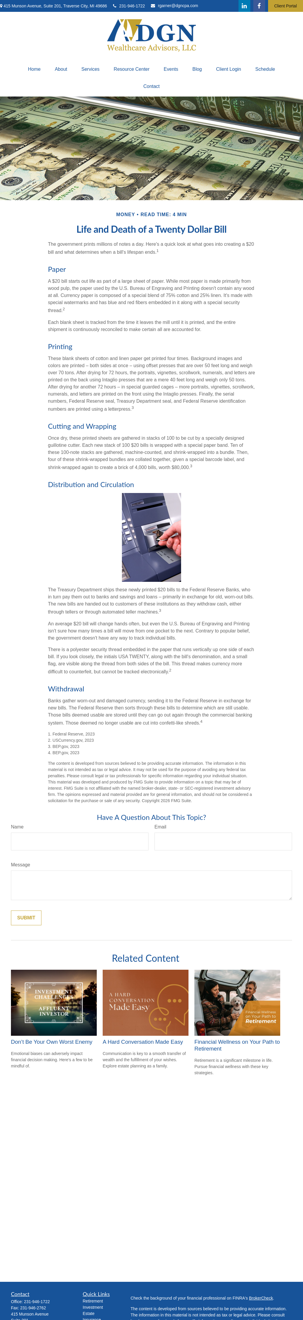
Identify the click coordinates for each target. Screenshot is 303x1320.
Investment (93, 1307)
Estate (89, 1313)
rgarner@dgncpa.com (174, 5)
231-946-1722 (129, 6)
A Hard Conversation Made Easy (143, 1042)
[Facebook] (259, 6)
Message (20, 864)
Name (17, 826)
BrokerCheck (261, 1298)
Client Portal (285, 6)
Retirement (93, 1301)
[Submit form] (26, 917)
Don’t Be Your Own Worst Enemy (51, 1042)
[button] (34, 69)
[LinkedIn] (244, 6)
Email (160, 826)
